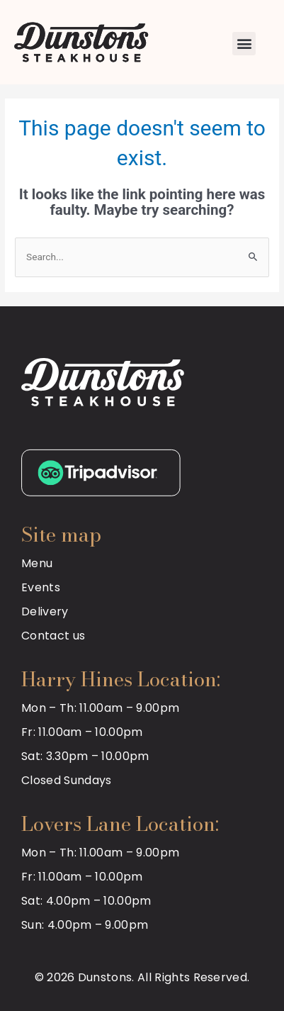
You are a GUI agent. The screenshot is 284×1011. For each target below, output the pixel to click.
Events (40, 587)
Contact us (53, 635)
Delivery (45, 611)
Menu (36, 563)
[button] (244, 43)
